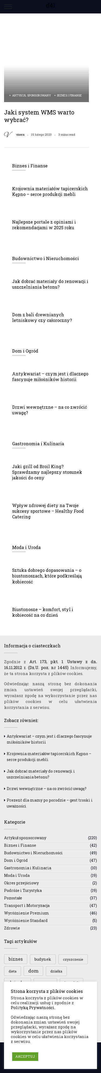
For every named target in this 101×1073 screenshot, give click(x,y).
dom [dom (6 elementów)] (33, 971)
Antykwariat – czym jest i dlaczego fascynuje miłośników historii (50, 376)
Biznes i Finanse (69, 95)
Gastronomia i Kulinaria (27, 867)
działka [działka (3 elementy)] (56, 971)
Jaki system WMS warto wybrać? (39, 116)
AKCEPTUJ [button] (25, 1056)
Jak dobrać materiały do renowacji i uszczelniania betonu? (50, 284)
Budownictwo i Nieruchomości (33, 852)
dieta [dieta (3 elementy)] (12, 971)
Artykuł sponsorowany (31, 95)
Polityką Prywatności (32, 1007)
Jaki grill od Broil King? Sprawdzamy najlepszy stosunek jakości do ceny (47, 472)
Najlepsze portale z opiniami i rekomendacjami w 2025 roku (44, 224)
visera (20, 134)
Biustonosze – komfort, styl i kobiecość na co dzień (42, 612)
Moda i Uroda (17, 875)
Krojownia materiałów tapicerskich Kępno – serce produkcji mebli (50, 191)
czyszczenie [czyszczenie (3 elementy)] (73, 959)
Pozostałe (13, 897)
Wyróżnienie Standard (26, 920)
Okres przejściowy (21, 882)
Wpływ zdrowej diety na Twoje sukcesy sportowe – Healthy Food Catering (48, 511)
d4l (50, 5)
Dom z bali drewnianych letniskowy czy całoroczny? (42, 317)
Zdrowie (12, 928)
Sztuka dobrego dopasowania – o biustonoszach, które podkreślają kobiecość (47, 576)
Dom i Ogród (16, 860)
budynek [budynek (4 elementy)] (42, 959)
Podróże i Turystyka (23, 890)
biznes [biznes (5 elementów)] (16, 959)
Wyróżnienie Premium (26, 913)
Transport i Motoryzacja (27, 905)
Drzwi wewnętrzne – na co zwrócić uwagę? (46, 788)
